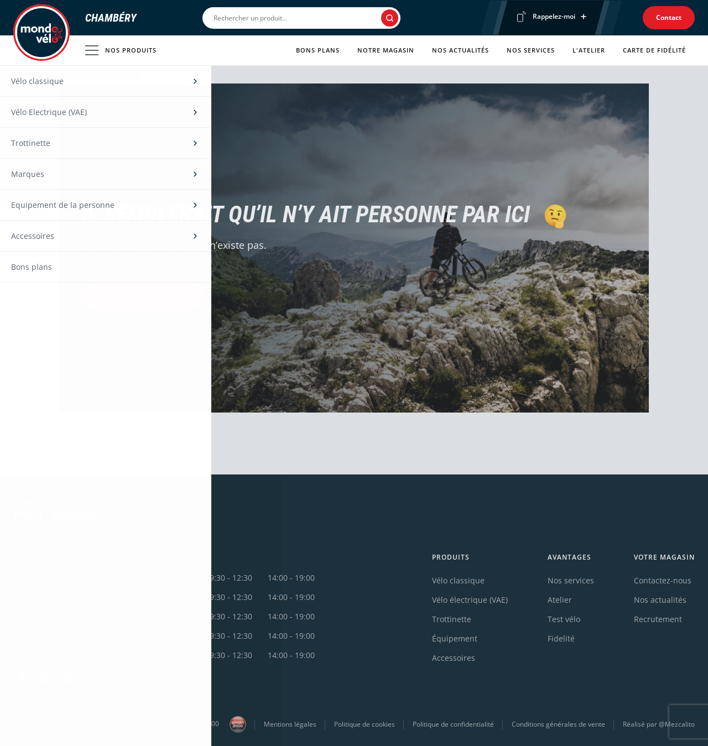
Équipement (454, 638)
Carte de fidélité (654, 50)
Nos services (531, 50)
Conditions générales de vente (558, 724)
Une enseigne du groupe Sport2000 (178, 724)
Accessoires (453, 658)
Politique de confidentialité (453, 724)
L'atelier (588, 50)
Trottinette (451, 619)
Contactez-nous (662, 580)
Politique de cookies (364, 724)
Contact (668, 17)
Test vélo (564, 619)
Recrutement (658, 619)
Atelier (560, 599)
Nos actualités (460, 50)
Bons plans (318, 50)
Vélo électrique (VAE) (470, 599)
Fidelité (561, 638)
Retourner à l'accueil (142, 294)
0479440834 (35, 590)
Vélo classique (458, 580)
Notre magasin (385, 50)
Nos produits (121, 50)
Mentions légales (290, 724)
